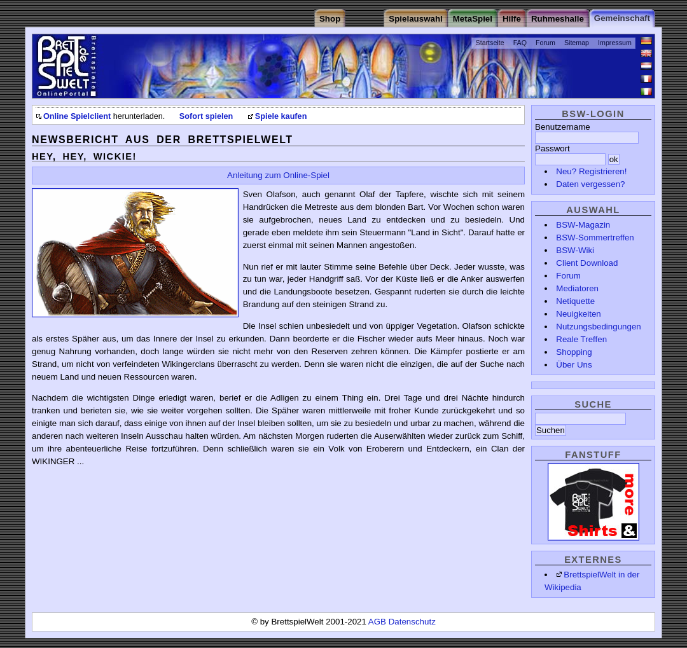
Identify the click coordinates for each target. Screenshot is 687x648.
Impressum (615, 42)
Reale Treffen (581, 339)
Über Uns (574, 364)
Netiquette (575, 301)
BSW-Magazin (583, 225)
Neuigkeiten (578, 314)
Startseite (490, 42)
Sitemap (576, 42)
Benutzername (562, 127)
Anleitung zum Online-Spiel (278, 175)
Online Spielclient (77, 116)
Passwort (552, 148)
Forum (545, 42)
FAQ (520, 42)
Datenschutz (412, 621)
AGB (378, 621)
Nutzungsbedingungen (598, 326)
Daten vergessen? (590, 184)
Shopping (574, 352)
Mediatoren (577, 288)
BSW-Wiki (575, 250)
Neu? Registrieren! (591, 171)
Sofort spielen (206, 116)
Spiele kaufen (281, 116)
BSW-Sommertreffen (595, 237)
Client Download (587, 263)
